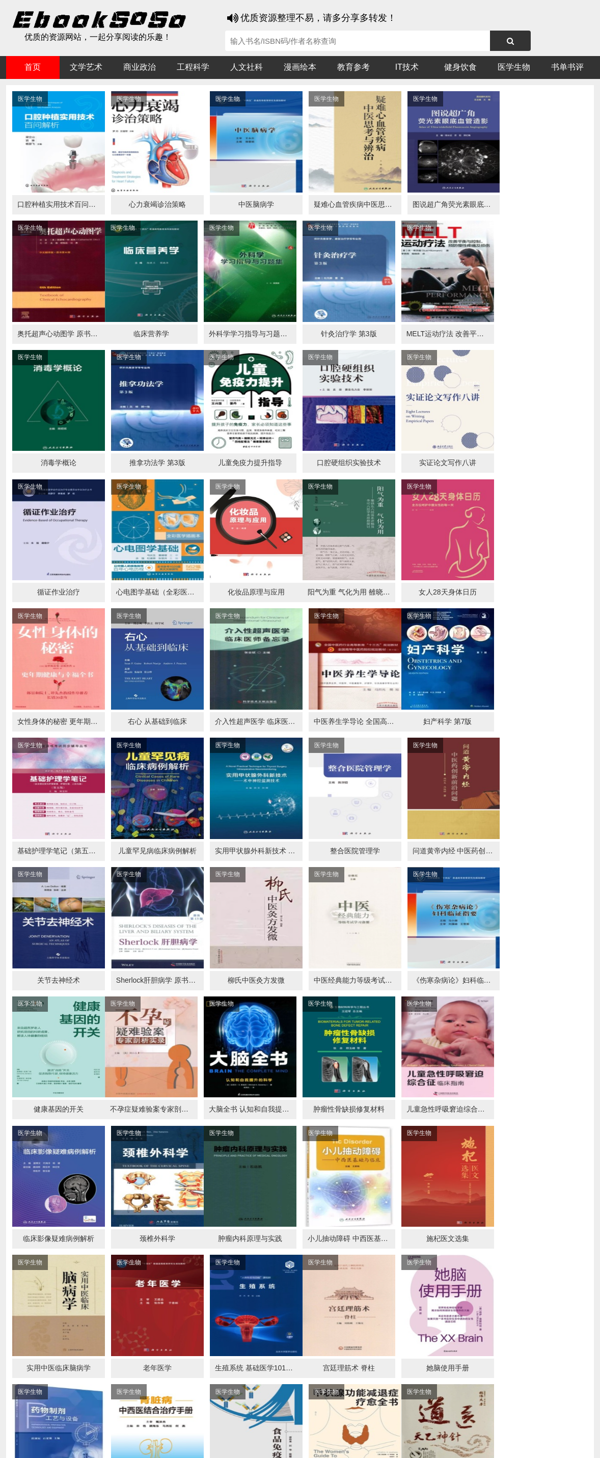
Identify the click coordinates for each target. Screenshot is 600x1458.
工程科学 (193, 67)
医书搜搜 (59, 1423)
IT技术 (407, 67)
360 (167, 1423)
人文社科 (246, 67)
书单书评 (567, 67)
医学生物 (514, 67)
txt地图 (518, 1443)
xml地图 (489, 1443)
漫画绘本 (300, 67)
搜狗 (108, 1423)
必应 (128, 1423)
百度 (148, 1423)
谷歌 (87, 1423)
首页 (32, 67)
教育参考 (353, 67)
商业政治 (139, 67)
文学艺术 (86, 67)
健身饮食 (460, 67)
